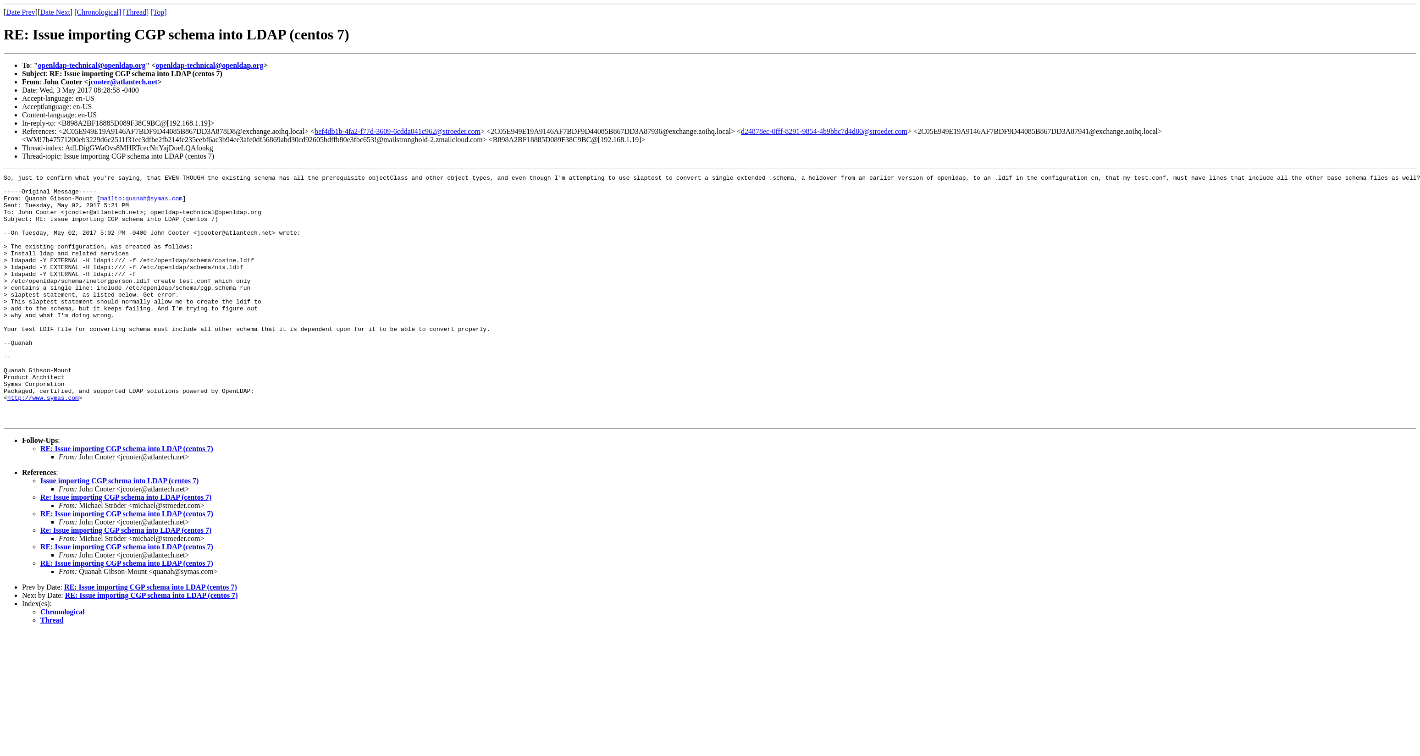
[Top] (158, 12)
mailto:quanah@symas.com (141, 203)
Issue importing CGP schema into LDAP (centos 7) (119, 530)
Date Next (55, 12)
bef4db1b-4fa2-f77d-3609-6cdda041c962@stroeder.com (398, 131)
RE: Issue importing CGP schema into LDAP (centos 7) (126, 498)
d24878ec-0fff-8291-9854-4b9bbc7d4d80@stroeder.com (824, 131)
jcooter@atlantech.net (122, 82)
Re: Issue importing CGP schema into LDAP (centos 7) (125, 547)
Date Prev (20, 12)
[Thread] (136, 12)
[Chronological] (97, 12)
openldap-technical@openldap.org (92, 65)
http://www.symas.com (43, 443)
